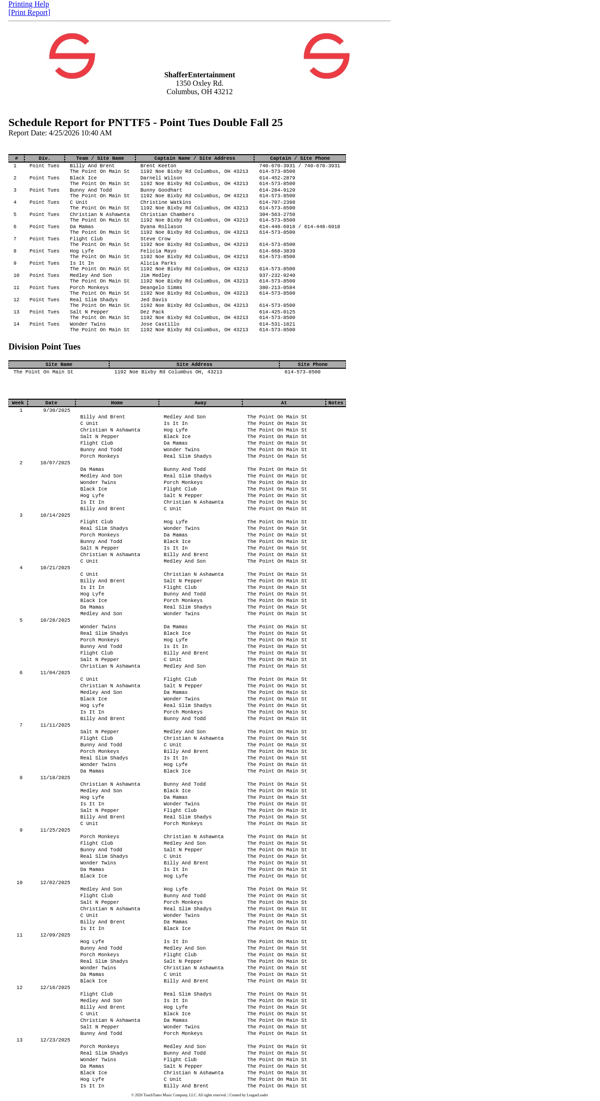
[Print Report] (29, 12)
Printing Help (28, 4)
